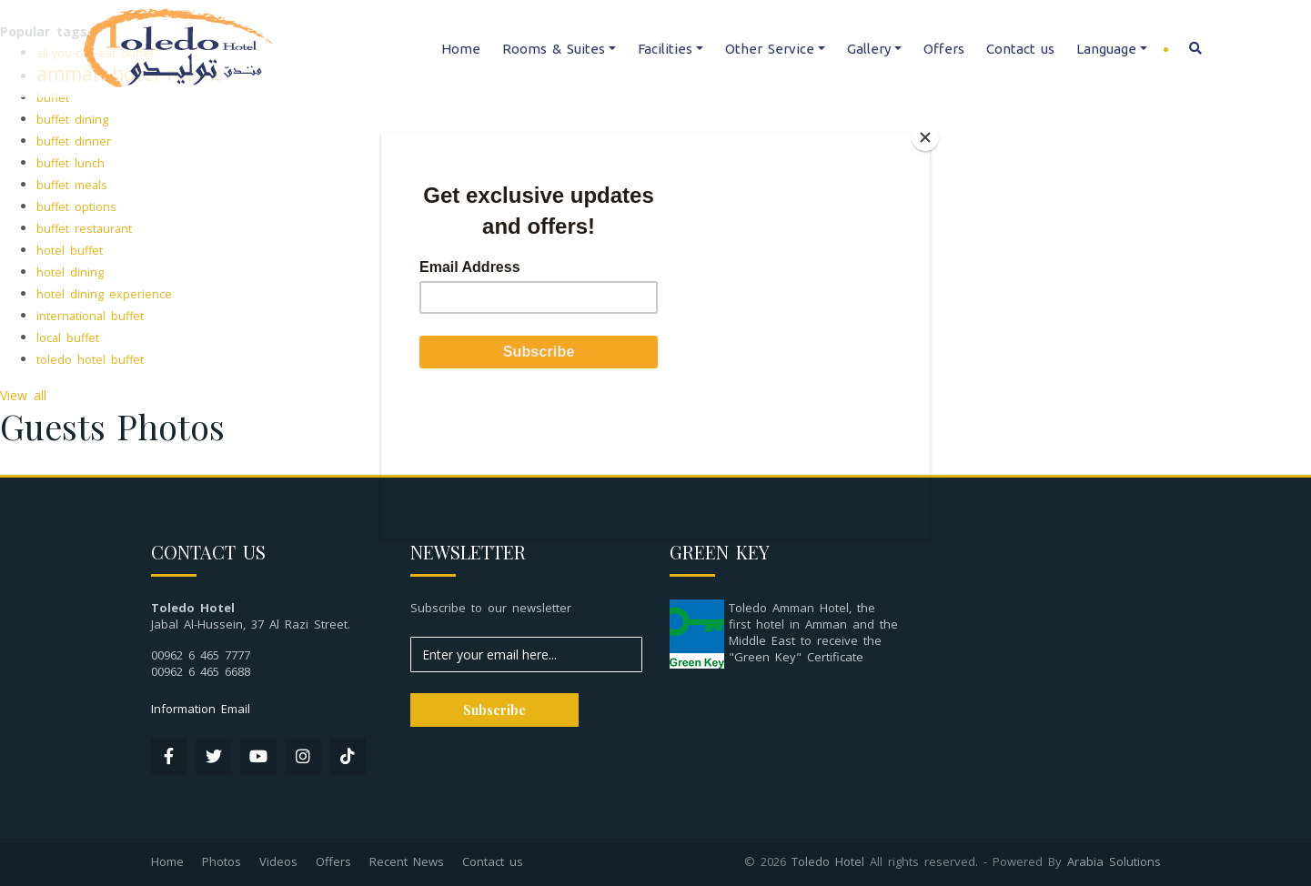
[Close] (925, 137)
